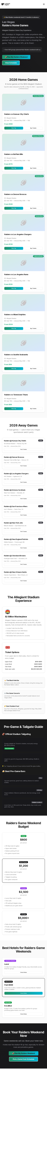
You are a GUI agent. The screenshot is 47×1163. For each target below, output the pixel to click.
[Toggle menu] (44, 4)
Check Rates (23, 972)
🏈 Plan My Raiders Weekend (16, 57)
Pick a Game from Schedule (23, 1059)
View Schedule (11, 63)
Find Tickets (23, 449)
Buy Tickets (33, 128)
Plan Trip (13, 128)
